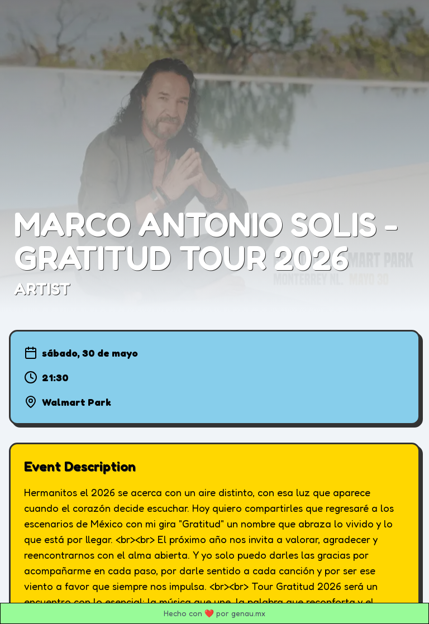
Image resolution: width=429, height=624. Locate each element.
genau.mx (248, 613)
